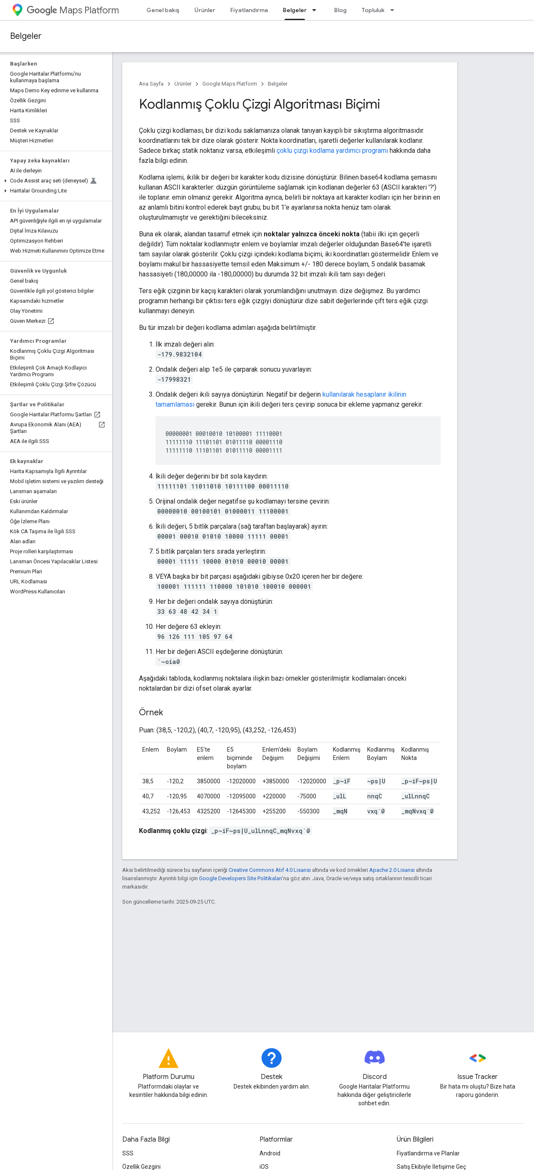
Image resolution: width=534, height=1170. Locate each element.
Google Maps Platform (229, 84)
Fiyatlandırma (249, 10)
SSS (128, 1153)
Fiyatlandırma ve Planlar (428, 1153)
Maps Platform (73, 10)
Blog (340, 10)
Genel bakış (162, 10)
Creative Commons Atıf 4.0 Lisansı (270, 870)
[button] (54, 181)
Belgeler (26, 36)
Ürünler (204, 10)
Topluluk (373, 10)
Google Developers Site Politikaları (240, 878)
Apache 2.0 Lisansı (392, 870)
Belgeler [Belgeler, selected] (295, 10)
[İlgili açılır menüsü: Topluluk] (395, 10)
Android (269, 1153)
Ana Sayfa (151, 84)
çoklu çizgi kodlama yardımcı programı (332, 150)
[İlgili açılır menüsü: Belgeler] (317, 10)
